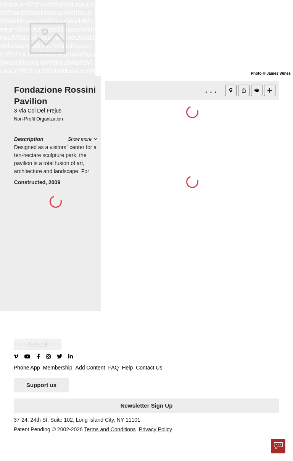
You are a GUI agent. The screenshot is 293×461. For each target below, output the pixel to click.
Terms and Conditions (109, 429)
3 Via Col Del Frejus (37, 111)
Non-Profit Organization (38, 119)
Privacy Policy (155, 429)
